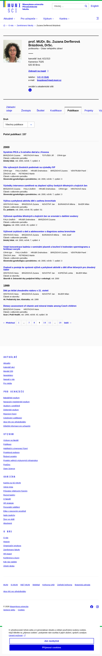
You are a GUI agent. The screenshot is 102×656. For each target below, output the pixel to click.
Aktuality (6, 363)
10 (44, 323)
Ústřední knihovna (64, 585)
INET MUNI (25, 585)
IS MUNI (14, 585)
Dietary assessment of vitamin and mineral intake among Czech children (39, 306)
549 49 (43, 77)
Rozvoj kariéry (9, 495)
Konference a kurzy (11, 558)
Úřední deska (8, 566)
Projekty (88, 110)
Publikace (73, 110)
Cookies (21, 610)
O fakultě (7, 499)
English (95, 6)
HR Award (7, 554)
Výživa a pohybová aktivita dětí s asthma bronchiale (29, 201)
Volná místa (8, 487)
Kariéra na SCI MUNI (12, 483)
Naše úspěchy (9, 515)
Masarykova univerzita (19, 606)
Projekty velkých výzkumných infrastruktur (20, 460)
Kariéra (9, 476)
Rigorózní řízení (9, 414)
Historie (6, 542)
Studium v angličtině (11, 406)
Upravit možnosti (16, 641)
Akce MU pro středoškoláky (14, 422)
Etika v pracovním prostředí (14, 511)
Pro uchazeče (13, 391)
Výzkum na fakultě (10, 440)
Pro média (7, 383)
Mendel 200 (8, 371)
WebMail (36, 585)
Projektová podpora (11, 452)
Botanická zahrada (82, 585)
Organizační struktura (12, 546)
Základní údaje (10, 109)
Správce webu (9, 610)
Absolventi (7, 523)
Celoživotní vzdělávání (12, 418)
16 (60, 323)
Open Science (9, 469)
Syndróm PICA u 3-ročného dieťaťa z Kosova (26, 152)
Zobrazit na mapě (38, 71)
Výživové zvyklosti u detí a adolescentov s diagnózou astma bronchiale (39, 231)
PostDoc (6, 465)
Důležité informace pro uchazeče (16, 426)
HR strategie (8, 503)
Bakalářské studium (11, 398)
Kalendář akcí (9, 367)
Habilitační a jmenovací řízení (15, 448)
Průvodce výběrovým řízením (15, 491)
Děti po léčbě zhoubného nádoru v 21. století (25, 290)
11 (49, 323)
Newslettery (8, 375)
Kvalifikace (56, 110)
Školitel (40, 110)
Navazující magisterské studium (16, 402)
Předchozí (9, 323)
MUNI (5, 585)
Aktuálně (10, 357)
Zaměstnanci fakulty (11, 550)
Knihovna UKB (48, 585)
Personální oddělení (11, 507)
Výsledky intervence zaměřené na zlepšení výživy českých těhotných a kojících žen (45, 185)
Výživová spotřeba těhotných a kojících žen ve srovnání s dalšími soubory (40, 216)
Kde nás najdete (10, 562)
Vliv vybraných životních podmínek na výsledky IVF (29, 167)
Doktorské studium (11, 410)
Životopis (26, 110)
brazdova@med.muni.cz (49, 80)
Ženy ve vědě (8, 519)
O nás (7, 531)
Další (67, 323)
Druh (5, 119)
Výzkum (8, 434)
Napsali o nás (9, 379)
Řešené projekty (10, 456)
